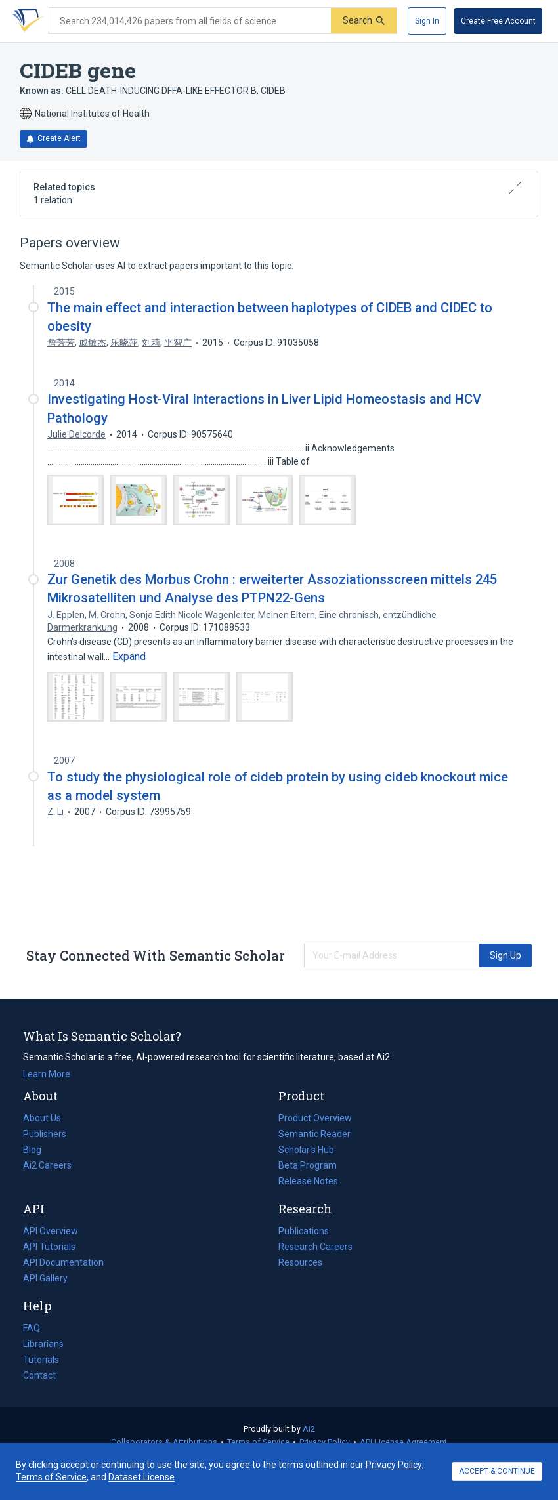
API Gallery (45, 1278)
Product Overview (315, 1118)
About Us (42, 1118)
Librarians (43, 1344)
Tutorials (41, 1359)
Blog (37, 1149)
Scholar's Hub (306, 1149)
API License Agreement (403, 1442)
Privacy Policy (324, 1442)
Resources (300, 1262)
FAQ (31, 1328)
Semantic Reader (314, 1134)
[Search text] (190, 21)
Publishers (44, 1134)
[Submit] (364, 20)
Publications (303, 1231)
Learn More (46, 1074)
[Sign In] (427, 21)
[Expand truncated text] (129, 656)
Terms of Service (258, 1442)
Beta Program (307, 1165)
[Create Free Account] (498, 21)
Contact (39, 1375)
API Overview (50, 1231)
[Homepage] (25, 21)
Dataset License (141, 1477)
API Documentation (63, 1262)
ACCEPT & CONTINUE (497, 1471)
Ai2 (309, 1429)
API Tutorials (49, 1246)
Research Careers (315, 1247)
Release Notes (308, 1181)
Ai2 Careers (47, 1165)
